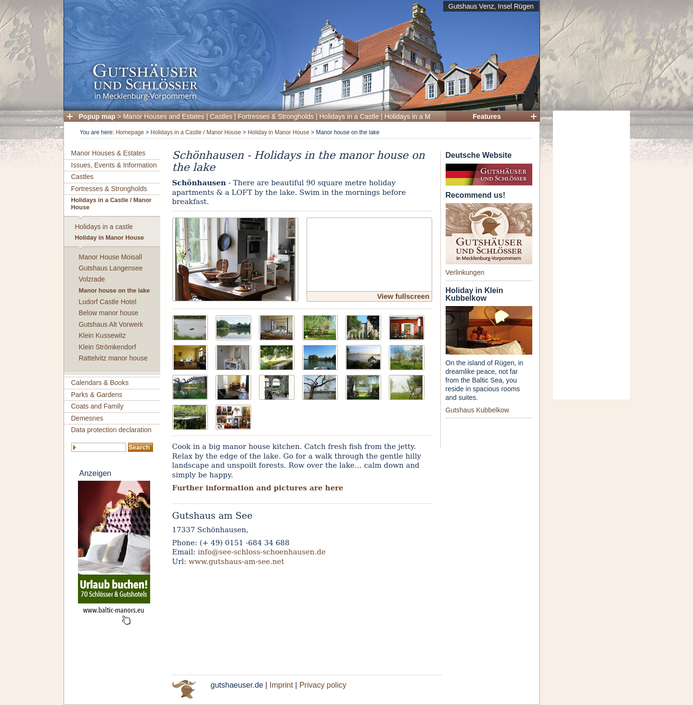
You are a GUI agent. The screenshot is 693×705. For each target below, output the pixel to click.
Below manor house (109, 313)
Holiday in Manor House (278, 132)
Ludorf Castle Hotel (108, 302)
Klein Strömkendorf (107, 347)
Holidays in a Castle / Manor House (196, 132)
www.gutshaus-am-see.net (236, 561)
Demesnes (87, 418)
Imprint (281, 685)
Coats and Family (97, 406)
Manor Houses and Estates (164, 116)
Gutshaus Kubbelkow (477, 410)
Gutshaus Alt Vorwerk (111, 324)
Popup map (97, 116)
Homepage (130, 132)
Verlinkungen (465, 272)
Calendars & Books (100, 382)
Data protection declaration (111, 430)
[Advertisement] (591, 255)
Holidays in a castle (104, 227)
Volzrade (92, 279)
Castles (221, 116)
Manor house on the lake (114, 290)
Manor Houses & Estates (108, 153)
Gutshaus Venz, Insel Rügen (491, 6)
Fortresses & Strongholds (276, 116)
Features (486, 116)
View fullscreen (403, 296)
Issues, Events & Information (114, 165)
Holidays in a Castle (349, 116)
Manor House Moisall (110, 257)
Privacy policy (322, 685)
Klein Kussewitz (102, 335)
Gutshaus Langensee (111, 268)
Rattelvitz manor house (113, 358)
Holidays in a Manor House (425, 116)
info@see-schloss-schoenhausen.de (262, 552)
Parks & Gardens (97, 394)
